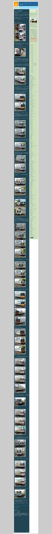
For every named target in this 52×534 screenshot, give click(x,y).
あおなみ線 (31, 204)
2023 (31, 46)
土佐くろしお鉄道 (32, 216)
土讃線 (31, 193)
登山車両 (31, 167)
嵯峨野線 (31, 183)
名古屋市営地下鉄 (32, 107)
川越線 (31, 196)
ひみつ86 (21, 4)
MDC (30, 139)
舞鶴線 (31, 231)
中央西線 (31, 160)
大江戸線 (31, 130)
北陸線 (31, 214)
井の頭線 (31, 161)
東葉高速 (31, 87)
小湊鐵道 (31, 163)
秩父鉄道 (31, 156)
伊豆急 (31, 171)
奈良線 (31, 173)
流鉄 (30, 117)
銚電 (30, 137)
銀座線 (31, 136)
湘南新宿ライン (32, 166)
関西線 (31, 124)
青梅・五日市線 (32, 176)
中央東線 (31, 132)
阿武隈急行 (31, 234)
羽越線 (31, 200)
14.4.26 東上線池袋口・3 (34, 63)
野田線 (31, 109)
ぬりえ (31, 140)
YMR (30, 151)
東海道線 (31, 100)
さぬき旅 (31, 96)
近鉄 (30, 120)
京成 (30, 80)
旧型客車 (31, 184)
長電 (30, 188)
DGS (30, 150)
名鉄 (30, 129)
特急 (30, 75)
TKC (30, 159)
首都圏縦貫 (31, 169)
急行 (30, 127)
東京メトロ (31, 77)
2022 (31, 47)
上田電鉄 (31, 190)
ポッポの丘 (31, 179)
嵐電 (30, 223)
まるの (31, 206)
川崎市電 (31, 224)
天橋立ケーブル (32, 218)
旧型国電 (31, 164)
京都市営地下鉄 (32, 211)
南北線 (31, 153)
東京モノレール (32, 228)
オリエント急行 (32, 170)
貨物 (30, 89)
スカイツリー (31, 99)
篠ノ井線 (31, 186)
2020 (31, 49)
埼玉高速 (31, 154)
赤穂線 (31, 187)
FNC (30, 94)
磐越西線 (31, 230)
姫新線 (31, 194)
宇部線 (31, 220)
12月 (32, 55)
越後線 (31, 157)
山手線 (31, 112)
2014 (31, 54)
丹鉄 (30, 210)
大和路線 (31, 126)
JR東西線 (31, 203)
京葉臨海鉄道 (31, 181)
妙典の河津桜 (31, 116)
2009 (31, 72)
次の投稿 (15, 531)
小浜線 (31, 221)
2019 (31, 50)
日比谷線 (31, 97)
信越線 (31, 122)
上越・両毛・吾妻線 (32, 180)
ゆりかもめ (31, 207)
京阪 (30, 191)
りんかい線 (31, 141)
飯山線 (31, 177)
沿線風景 (31, 76)
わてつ (31, 208)
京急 (30, 86)
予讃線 (31, 114)
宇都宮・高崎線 (32, 103)
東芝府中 (31, 198)
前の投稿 (28, 531)
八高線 (31, 144)
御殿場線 (31, 197)
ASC (30, 149)
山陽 (30, 133)
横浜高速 (31, 146)
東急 (30, 93)
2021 (31, 48)
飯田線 (31, 178)
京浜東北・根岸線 (32, 113)
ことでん (31, 106)
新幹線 (31, 102)
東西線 (31, 79)
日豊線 (31, 227)
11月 (32, 56)
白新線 (31, 147)
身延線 (31, 201)
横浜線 (31, 174)
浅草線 (31, 90)
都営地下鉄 (31, 85)
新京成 (31, 104)
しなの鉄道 (31, 119)
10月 (32, 57)
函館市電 (31, 213)
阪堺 (30, 233)
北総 (30, 92)
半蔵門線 (31, 110)
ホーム (21, 531)
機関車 (31, 82)
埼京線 (31, 123)
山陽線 (31, 134)
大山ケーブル (31, 217)
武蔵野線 (31, 83)
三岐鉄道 (31, 143)
